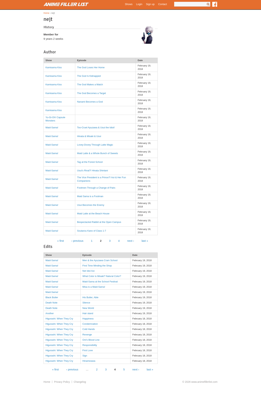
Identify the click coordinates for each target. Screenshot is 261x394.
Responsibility (89, 345)
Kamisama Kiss (53, 67)
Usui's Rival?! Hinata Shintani (92, 170)
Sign (84, 355)
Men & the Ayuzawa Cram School (99, 260)
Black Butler (51, 297)
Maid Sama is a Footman (90, 196)
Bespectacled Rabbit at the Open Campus (99, 222)
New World (88, 308)
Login (139, 4)
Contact (162, 4)
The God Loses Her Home (91, 67)
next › (130, 240)
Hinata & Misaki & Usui (89, 136)
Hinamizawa (88, 361)
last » (145, 240)
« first (60, 240)
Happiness (88, 318)
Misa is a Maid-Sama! (93, 286)
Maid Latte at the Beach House (93, 213)
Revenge (87, 334)
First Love (87, 350)
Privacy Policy (62, 382)
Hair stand (87, 313)
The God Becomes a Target (91, 93)
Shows (128, 4)
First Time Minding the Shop (97, 265)
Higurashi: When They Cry (59, 318)
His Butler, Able (90, 297)
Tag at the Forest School (90, 162)
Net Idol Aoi (88, 271)
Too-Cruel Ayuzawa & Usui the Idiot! (96, 127)
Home (46, 13)
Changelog (80, 382)
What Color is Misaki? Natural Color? (101, 276)
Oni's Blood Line (91, 339)
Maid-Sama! (51, 127)
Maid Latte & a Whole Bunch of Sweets (97, 153)
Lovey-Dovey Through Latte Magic (95, 144)
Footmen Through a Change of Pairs (96, 187)
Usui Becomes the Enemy (90, 205)
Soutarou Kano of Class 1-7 (91, 230)
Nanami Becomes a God (90, 101)
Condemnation (90, 323)
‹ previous (77, 240)
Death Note (51, 302)
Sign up (150, 4)
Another (49, 313)
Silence (86, 302)
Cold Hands (88, 329)
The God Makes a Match (90, 84)
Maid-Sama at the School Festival (100, 281)
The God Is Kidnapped (89, 76)
